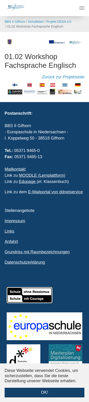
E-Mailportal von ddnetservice (55, 192)
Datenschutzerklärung (25, 262)
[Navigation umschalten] (81, 8)
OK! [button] (44, 392)
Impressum (15, 221)
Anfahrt (11, 241)
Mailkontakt (15, 169)
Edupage (28, 181)
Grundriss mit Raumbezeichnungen (37, 252)
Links (9, 231)
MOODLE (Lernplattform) (42, 175)
